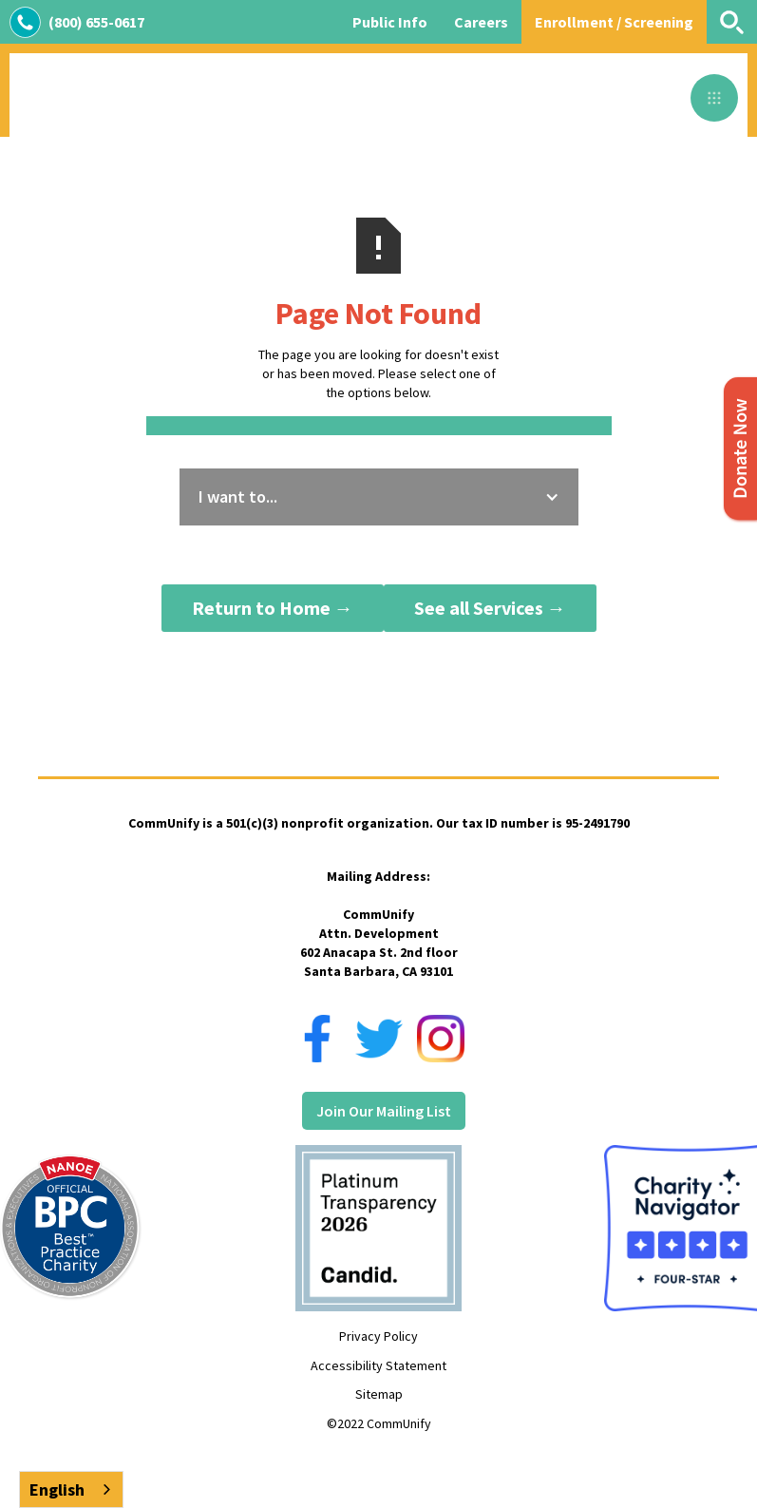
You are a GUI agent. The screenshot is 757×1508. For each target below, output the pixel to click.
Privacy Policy (378, 1336)
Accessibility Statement (378, 1365)
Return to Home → (272, 608)
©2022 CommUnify (379, 1423)
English (57, 1489)
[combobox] (71, 1489)
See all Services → (490, 608)
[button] (714, 98)
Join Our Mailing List (383, 1110)
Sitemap (379, 1394)
